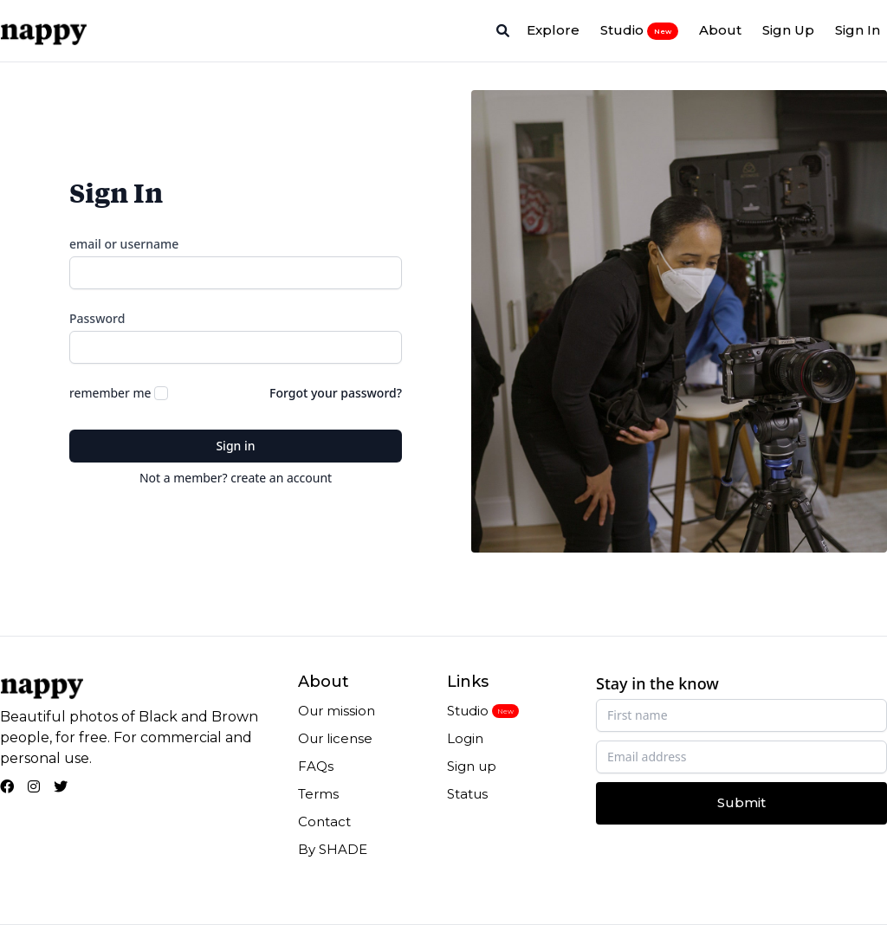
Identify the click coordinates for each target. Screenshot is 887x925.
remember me (110, 393)
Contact (324, 821)
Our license (335, 738)
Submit (741, 802)
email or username (123, 244)
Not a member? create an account (235, 477)
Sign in (235, 445)
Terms (318, 794)
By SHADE (332, 849)
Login (465, 738)
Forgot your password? (335, 393)
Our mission (336, 710)
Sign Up (788, 30)
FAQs (315, 766)
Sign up (471, 766)
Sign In (857, 30)
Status (467, 794)
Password (97, 318)
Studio (639, 30)
